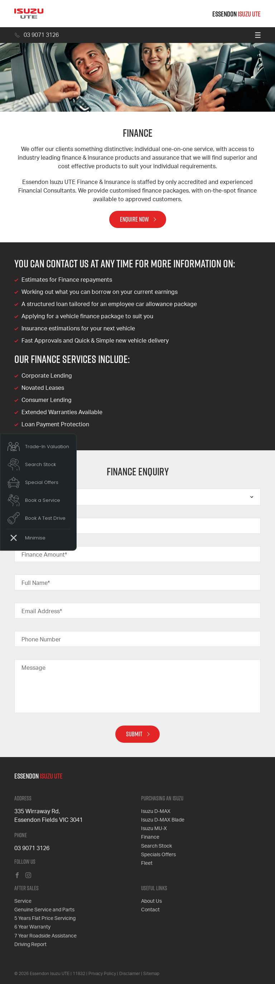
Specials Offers (158, 854)
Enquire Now (134, 219)
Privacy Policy (102, 973)
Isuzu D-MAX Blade (162, 820)
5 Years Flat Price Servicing (45, 918)
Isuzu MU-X (154, 828)
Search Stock (156, 845)
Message (33, 668)
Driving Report (30, 944)
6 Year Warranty (32, 927)
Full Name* (35, 583)
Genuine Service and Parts (44, 909)
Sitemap (151, 973)
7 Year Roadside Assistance (45, 935)
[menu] (258, 35)
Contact (150, 909)
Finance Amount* (44, 555)
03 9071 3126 (36, 35)
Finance (150, 837)
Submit (134, 733)
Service (23, 901)
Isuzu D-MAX (155, 811)
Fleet (147, 863)
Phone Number (41, 640)
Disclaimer (129, 973)
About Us (151, 901)
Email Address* (41, 611)
